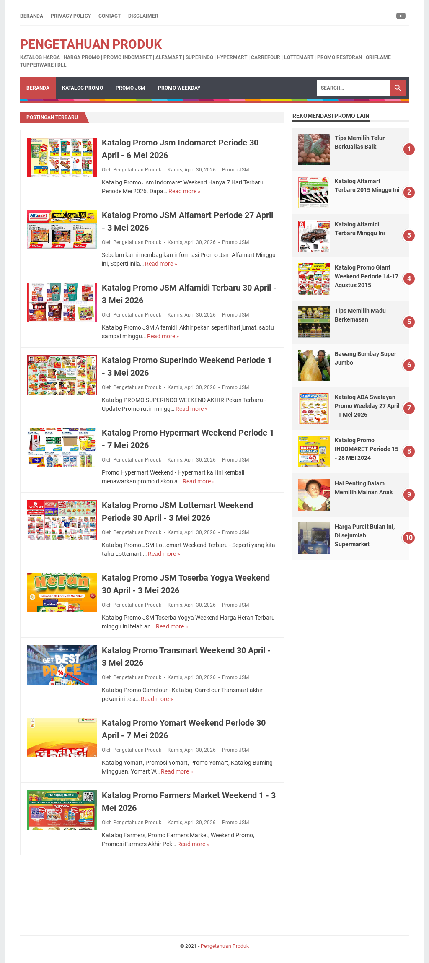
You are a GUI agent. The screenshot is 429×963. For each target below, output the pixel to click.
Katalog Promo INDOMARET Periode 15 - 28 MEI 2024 (366, 449)
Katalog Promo (82, 88)
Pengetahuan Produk (91, 44)
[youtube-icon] (401, 16)
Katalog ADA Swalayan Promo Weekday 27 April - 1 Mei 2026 (367, 406)
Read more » (184, 191)
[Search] (353, 88)
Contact (109, 16)
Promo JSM (130, 88)
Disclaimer (143, 16)
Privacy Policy (71, 16)
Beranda (31, 16)
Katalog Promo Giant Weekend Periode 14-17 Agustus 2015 (366, 276)
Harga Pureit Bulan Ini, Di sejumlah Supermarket (365, 535)
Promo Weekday (179, 88)
